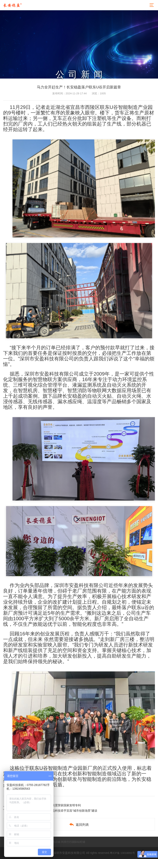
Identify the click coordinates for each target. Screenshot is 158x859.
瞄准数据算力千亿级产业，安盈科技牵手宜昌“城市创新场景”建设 (56, 810)
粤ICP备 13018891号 (122, 852)
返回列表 (79, 824)
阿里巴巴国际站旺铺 (73, 841)
